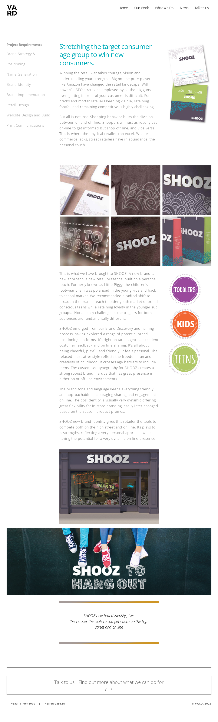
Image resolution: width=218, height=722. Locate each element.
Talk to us (202, 8)
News (184, 8)
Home (123, 8)
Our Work (141, 8)
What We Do (164, 8)
